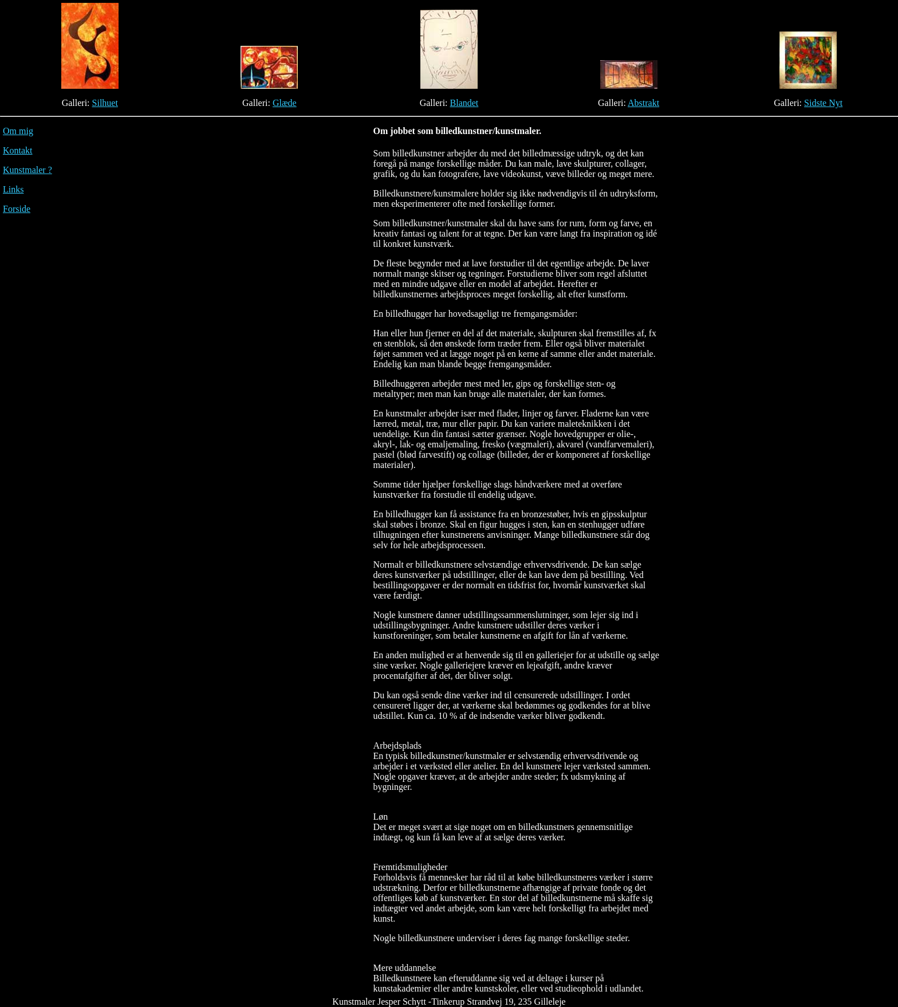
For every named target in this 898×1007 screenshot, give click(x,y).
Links (13, 189)
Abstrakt (643, 103)
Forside (16, 209)
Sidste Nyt (823, 103)
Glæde (285, 103)
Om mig (18, 131)
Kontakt (18, 150)
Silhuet (105, 103)
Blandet (464, 103)
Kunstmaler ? (27, 170)
